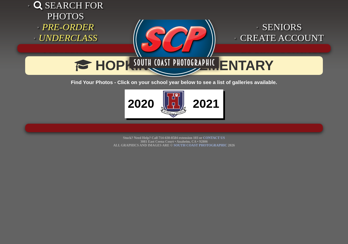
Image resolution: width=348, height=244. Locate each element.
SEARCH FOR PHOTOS (68, 10)
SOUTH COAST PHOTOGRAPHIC (200, 145)
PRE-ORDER (68, 27)
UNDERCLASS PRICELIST (68, 43)
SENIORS (282, 27)
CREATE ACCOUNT (282, 38)
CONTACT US (214, 138)
